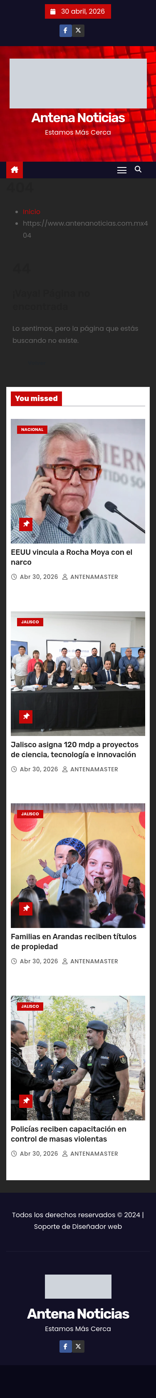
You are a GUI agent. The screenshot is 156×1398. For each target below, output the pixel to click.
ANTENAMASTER (90, 577)
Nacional (32, 429)
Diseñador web (97, 1226)
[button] (140, 169)
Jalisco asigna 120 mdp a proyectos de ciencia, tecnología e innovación (75, 749)
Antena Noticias (77, 118)
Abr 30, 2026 (40, 577)
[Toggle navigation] (122, 170)
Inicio (31, 212)
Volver (37, 363)
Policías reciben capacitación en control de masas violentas (68, 1134)
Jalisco (30, 622)
